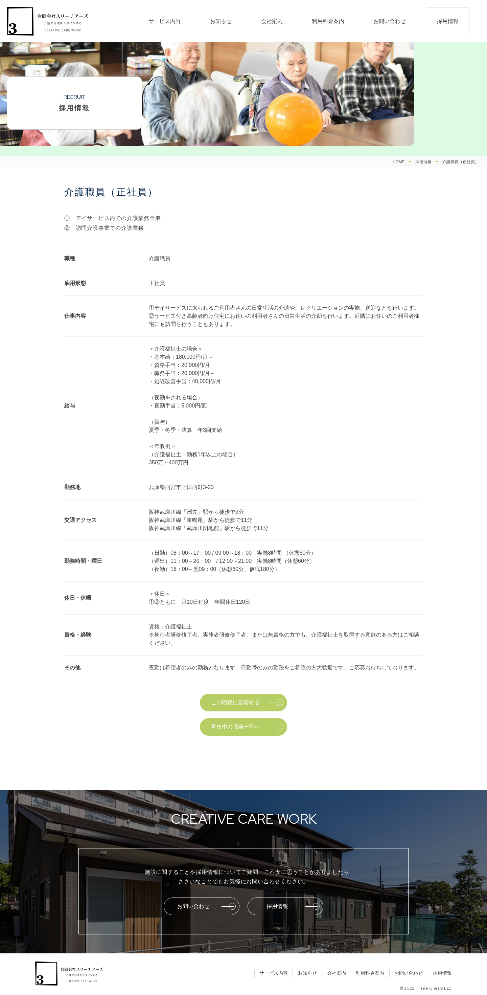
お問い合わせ (400, 21)
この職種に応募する (235, 702)
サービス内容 (249, 21)
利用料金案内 (357, 21)
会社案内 (319, 21)
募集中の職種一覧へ (235, 727)
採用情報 (448, 21)
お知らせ (287, 21)
